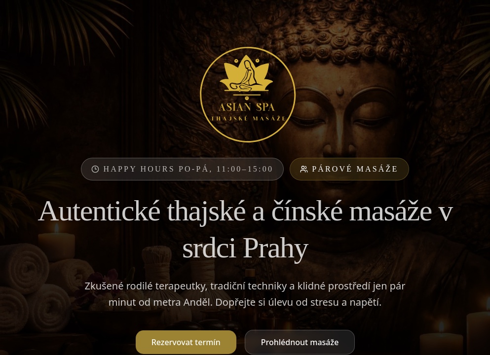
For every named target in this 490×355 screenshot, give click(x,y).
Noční (370, 148)
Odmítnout (413, 336)
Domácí (417, 148)
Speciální (277, 148)
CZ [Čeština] (396, 15)
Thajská (123, 148)
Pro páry (174, 148)
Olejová (225, 148)
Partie (327, 148)
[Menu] (469, 16)
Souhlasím (461, 336)
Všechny (73, 148)
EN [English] (420, 15)
